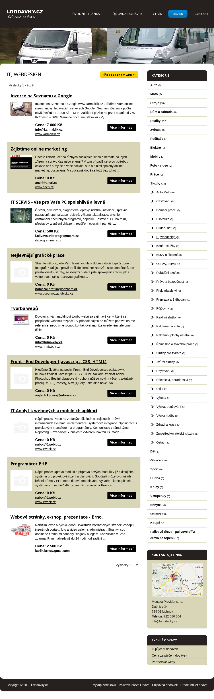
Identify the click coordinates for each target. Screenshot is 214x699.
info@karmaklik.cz (49, 129)
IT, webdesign (167, 237)
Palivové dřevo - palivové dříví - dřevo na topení (173, 535)
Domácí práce (168, 210)
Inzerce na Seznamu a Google (41, 96)
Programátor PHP (28, 464)
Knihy (156, 487)
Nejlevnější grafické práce (37, 255)
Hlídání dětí (166, 228)
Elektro (157, 147)
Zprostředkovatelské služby (177, 433)
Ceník (157, 14)
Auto (155, 85)
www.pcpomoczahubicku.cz (54, 293)
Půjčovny (164, 308)
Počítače (158, 138)
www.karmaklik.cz (47, 134)
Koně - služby (167, 246)
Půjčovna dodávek (126, 14)
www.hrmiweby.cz (47, 346)
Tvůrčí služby (167, 362)
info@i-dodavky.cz (164, 621)
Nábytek (158, 505)
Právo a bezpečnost (172, 281)
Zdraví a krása (168, 424)
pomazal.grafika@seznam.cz (56, 289)
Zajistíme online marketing (38, 149)
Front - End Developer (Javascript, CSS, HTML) (58, 361)
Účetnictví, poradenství (174, 380)
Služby (158, 183)
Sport (156, 469)
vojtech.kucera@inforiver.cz (56, 395)
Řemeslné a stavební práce (177, 344)
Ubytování (165, 371)
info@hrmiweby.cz (48, 342)
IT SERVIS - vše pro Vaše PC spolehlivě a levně (57, 202)
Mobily (157, 156)
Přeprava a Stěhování (173, 299)
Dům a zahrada (163, 112)
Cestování (165, 201)
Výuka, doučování (170, 406)
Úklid (161, 389)
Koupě (157, 523)
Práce (156, 174)
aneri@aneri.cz (46, 182)
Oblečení (158, 460)
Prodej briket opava (193, 685)
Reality (158, 121)
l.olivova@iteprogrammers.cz (57, 236)
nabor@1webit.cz (48, 444)
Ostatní (163, 442)
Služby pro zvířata (170, 353)
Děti (155, 451)
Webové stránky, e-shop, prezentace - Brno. (56, 517)
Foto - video (161, 165)
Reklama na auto (170, 326)
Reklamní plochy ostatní (175, 335)
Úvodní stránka (86, 14)
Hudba (157, 478)
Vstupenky (160, 496)
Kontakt (201, 14)
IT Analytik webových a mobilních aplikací (53, 411)
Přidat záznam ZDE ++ (119, 75)
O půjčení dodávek (165, 649)
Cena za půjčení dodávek (169, 655)
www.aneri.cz (44, 187)
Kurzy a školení (169, 255)
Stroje (157, 103)
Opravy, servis (168, 264)
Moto (156, 94)
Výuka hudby (167, 415)
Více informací (121, 127)
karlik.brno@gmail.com (52, 551)
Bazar (178, 14)
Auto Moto (165, 192)
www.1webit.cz (45, 449)
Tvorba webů (24, 308)
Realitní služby (168, 317)
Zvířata (157, 130)
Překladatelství (168, 290)
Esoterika (164, 219)
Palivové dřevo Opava (134, 685)
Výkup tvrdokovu (104, 685)
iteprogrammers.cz (48, 240)
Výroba (163, 398)
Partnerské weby (163, 662)
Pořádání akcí (168, 272)
